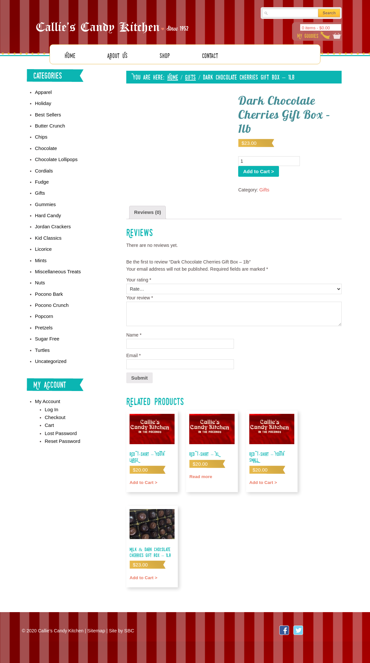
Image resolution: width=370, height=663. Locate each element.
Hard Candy (47, 206)
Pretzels (43, 313)
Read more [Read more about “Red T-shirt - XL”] (199, 471)
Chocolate (45, 142)
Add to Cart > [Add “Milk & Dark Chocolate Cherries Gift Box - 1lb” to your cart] (142, 571)
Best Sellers (47, 110)
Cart (49, 407)
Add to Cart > (320, 158)
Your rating (138, 276)
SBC (127, 625)
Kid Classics (47, 228)
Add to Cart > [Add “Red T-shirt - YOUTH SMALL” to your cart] (262, 471)
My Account (46, 385)
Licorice (43, 238)
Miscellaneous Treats (56, 260)
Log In (51, 392)
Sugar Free (46, 324)
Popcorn (43, 302)
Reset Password (61, 422)
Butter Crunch (49, 121)
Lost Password (60, 414)
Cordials (43, 163)
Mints (40, 249)
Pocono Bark (48, 281)
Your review (139, 293)
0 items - (316, 27)
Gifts (190, 74)
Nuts (39, 270)
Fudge (41, 174)
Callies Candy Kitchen (113, 23)
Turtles (42, 334)
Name (134, 331)
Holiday (42, 99)
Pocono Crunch (51, 291)
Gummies (44, 196)
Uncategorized (49, 345)
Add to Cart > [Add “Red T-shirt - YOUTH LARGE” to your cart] (142, 471)
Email (133, 351)
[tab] (146, 209)
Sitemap (95, 625)
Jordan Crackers (52, 217)
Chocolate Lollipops (55, 153)
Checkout (54, 399)
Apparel (43, 89)
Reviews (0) (146, 209)
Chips (41, 131)
